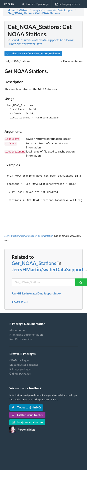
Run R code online (20, 338)
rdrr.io (9, 4)
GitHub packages (20, 373)
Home (11, 10)
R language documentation (26, 334)
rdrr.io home (17, 329)
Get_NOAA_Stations (34, 263)
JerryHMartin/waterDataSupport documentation (28, 235)
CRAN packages (19, 359)
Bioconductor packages (23, 364)
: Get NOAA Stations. (34, 13)
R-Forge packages (20, 368)
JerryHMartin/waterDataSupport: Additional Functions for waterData (41, 42)
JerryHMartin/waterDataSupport (48, 269)
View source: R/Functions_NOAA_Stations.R (33, 53)
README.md (20, 302)
